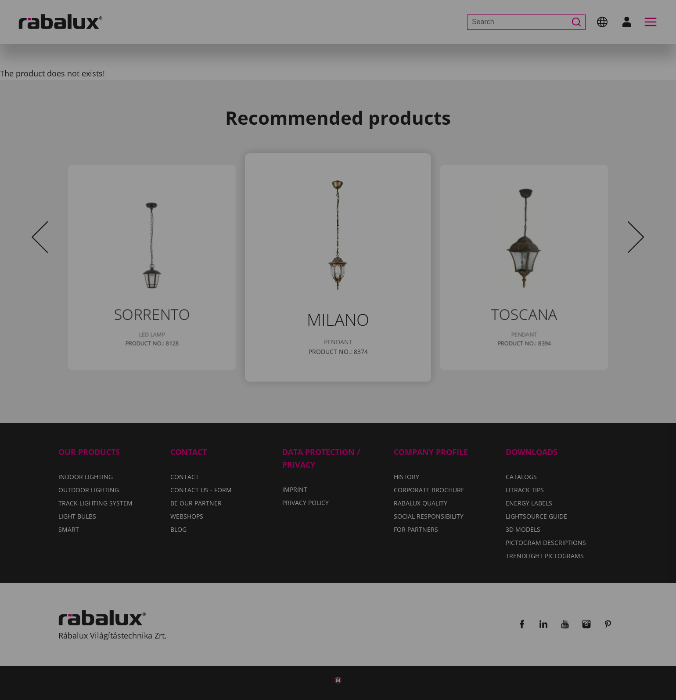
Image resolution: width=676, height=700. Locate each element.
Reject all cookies (332, 393)
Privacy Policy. (372, 368)
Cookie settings (242, 393)
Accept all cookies (428, 393)
